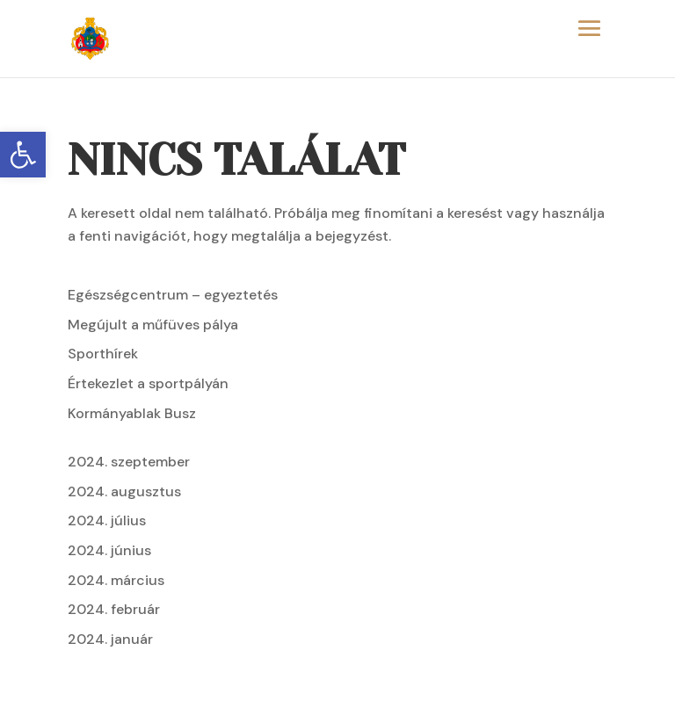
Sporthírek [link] (103, 353)
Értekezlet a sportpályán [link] (148, 383)
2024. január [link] (110, 639)
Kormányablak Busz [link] (132, 413)
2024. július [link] (107, 520)
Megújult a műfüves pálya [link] (153, 324)
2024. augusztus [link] (124, 491)
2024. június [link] (109, 550)
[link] (23, 154)
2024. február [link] (114, 609)
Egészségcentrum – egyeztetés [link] (173, 294)
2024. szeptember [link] (129, 461)
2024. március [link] (116, 580)
